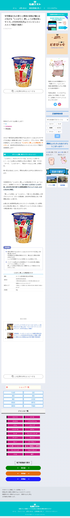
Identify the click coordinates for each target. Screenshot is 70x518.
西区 (33, 396)
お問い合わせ (22, 8)
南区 (13, 399)
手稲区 (33, 406)
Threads (8, 129)
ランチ (15, 434)
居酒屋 (51, 128)
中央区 (13, 392)
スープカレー (33, 443)
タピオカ (14, 422)
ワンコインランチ (32, 434)
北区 (33, 392)
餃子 (32, 455)
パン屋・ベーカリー (15, 447)
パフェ (15, 426)
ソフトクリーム (32, 422)
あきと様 (60, 153)
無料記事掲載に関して (35, 8)
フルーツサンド (32, 451)
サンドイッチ (15, 451)
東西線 (23, 475)
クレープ (32, 426)
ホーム (15, 8)
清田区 (13, 406)
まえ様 (48, 153)
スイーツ (14, 417)
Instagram (8, 126)
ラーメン (32, 438)
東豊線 (23, 481)
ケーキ (33, 417)
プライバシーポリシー (51, 513)
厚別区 (13, 403)
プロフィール (21, 513)
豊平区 (33, 403)
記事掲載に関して (39, 513)
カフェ (33, 430)
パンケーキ (14, 430)
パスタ (15, 455)
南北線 (23, 469)
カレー (15, 443)
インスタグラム (52, 8)
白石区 (33, 399)
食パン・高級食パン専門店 (33, 447)
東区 (13, 396)
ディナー (14, 438)
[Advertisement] (23, 43)
